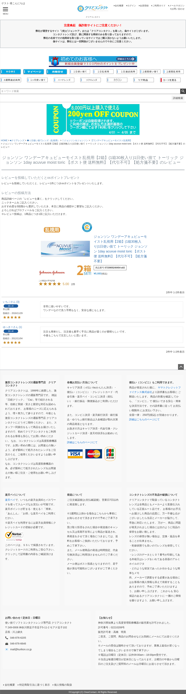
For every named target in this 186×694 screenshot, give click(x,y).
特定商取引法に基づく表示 (34, 684)
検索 (183, 91)
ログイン (131, 5)
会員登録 (144, 5)
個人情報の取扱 (63, 684)
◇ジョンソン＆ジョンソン (75, 140)
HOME (4, 140)
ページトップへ (181, 367)
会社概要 (119, 5)
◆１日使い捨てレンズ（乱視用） (43, 140)
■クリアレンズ (17, 140)
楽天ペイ (10, 499)
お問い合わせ (178, 9)
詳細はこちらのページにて (82, 442)
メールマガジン (177, 5)
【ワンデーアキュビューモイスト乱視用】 (111, 140)
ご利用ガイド (158, 5)
